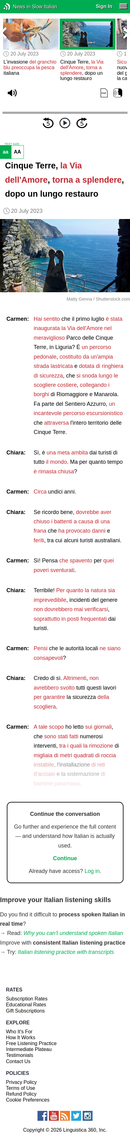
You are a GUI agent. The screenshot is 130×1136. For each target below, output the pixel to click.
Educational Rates (26, 1004)
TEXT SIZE (11, 143)
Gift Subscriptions (25, 1010)
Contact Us (18, 1061)
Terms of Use (20, 1088)
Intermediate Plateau (29, 1049)
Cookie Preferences (28, 1099)
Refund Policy (21, 1094)
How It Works (20, 1037)
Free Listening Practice (31, 1043)
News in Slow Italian (16, 6)
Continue (65, 858)
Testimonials (19, 1055)
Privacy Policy (21, 1082)
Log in (92, 871)
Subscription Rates (26, 998)
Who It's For (19, 1031)
